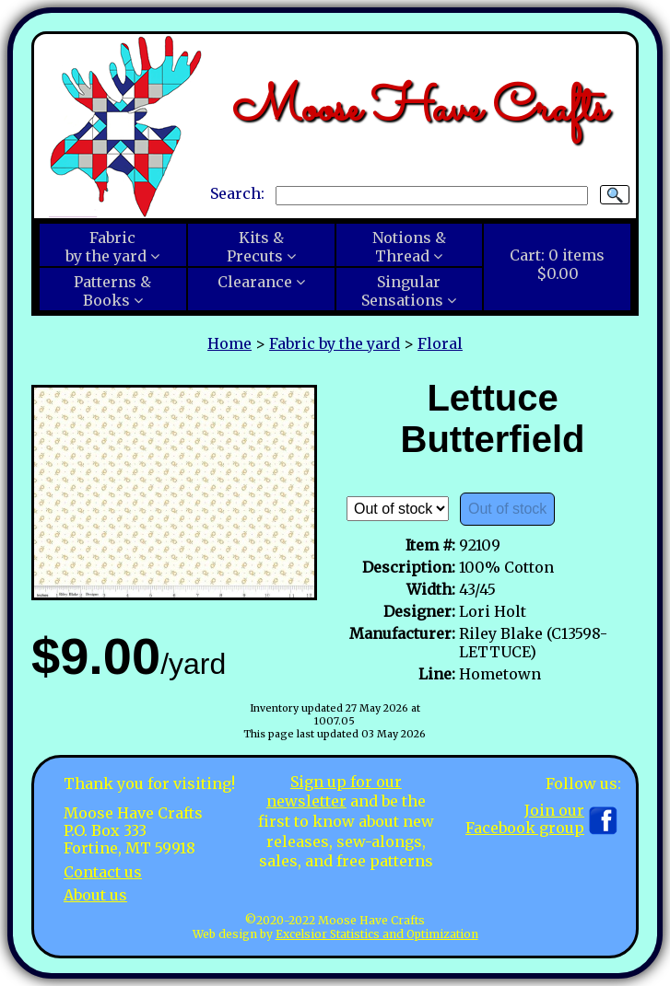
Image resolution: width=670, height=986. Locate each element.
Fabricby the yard (106, 246)
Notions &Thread (409, 246)
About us (95, 895)
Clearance (254, 282)
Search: (237, 194)
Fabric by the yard (334, 343)
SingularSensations (402, 291)
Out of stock (507, 508)
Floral (440, 343)
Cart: (557, 264)
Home (229, 343)
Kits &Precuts (255, 246)
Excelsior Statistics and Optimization (377, 934)
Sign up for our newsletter (334, 791)
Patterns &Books (112, 291)
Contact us (103, 872)
